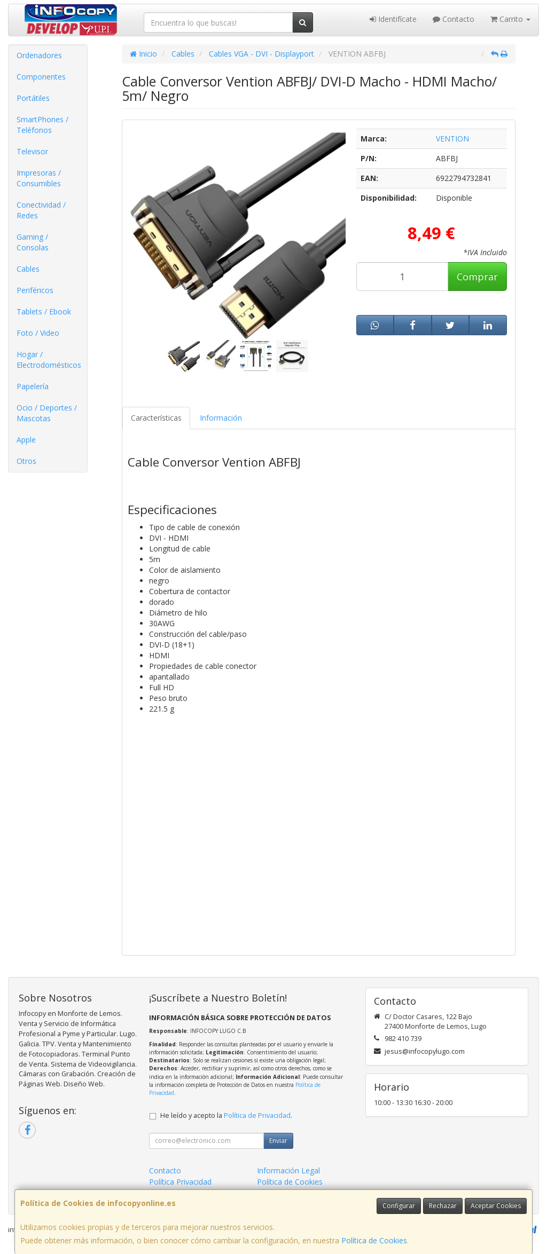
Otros (26, 461)
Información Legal (288, 1170)
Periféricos (35, 290)
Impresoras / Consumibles (39, 178)
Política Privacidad (180, 1182)
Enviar (278, 1140)
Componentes (41, 77)
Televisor (32, 151)
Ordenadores (39, 55)
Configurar (398, 1205)
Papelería (33, 386)
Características (156, 418)
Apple (26, 440)
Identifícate (393, 19)
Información (221, 418)
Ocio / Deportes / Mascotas (47, 413)
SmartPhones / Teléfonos (42, 124)
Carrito (510, 19)
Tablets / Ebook (44, 311)
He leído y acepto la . (226, 1115)
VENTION (452, 138)
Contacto (453, 19)
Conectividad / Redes (41, 210)
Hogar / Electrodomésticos (49, 359)
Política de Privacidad (257, 1115)
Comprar (477, 276)
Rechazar (443, 1205)
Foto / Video (38, 333)
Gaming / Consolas (33, 242)
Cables (28, 269)
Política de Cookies (374, 1240)
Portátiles (33, 98)
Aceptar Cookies (496, 1205)
